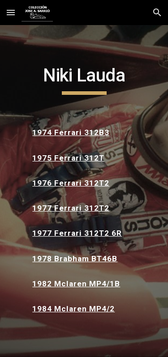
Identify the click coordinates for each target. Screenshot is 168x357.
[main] (84, 79)
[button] (11, 12)
